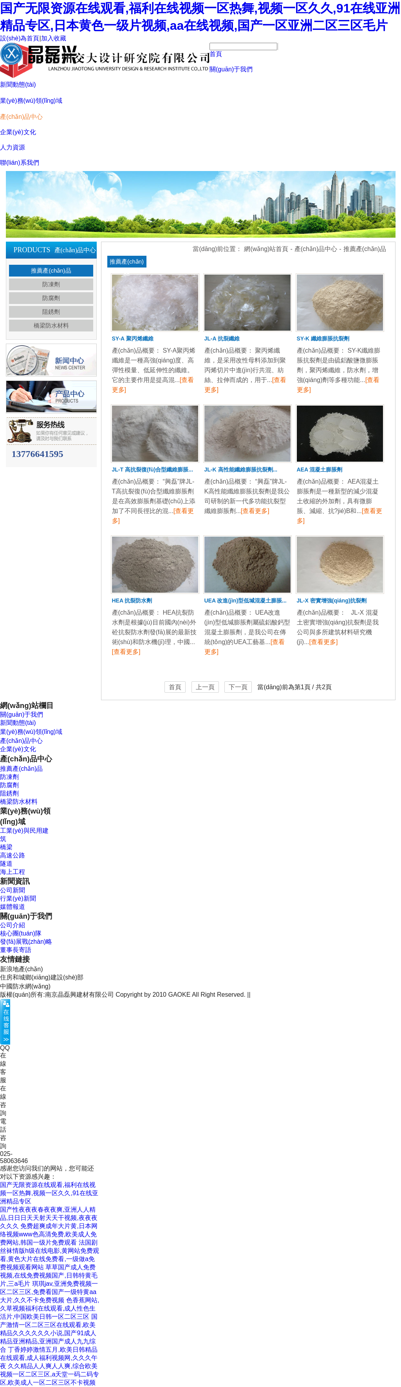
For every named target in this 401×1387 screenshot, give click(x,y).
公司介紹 (12, 925)
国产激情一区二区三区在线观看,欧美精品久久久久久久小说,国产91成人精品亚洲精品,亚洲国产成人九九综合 (49, 1333)
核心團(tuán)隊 (21, 933)
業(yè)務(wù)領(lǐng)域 (31, 100)
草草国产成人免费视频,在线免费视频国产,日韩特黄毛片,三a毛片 (49, 1275)
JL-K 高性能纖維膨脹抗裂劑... (241, 469)
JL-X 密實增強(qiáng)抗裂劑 (332, 600)
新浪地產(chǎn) (21, 969)
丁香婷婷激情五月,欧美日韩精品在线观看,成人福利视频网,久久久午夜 (49, 1357)
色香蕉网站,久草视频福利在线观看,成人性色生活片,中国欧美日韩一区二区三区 (49, 1308)
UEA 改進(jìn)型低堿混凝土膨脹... (245, 600)
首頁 (216, 54)
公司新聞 (12, 890)
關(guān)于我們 (231, 69)
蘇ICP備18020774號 (280, 994)
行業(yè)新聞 (18, 898)
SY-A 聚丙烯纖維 (133, 338)
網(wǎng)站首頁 (266, 249)
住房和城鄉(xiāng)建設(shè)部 (41, 977)
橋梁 (6, 847)
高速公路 (12, 855)
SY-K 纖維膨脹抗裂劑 (323, 338)
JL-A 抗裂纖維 (222, 338)
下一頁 (238, 687)
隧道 (6, 863)
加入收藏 (53, 38)
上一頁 (205, 687)
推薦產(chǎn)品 (51, 270)
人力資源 (12, 147)
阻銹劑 (51, 311)
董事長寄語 (15, 950)
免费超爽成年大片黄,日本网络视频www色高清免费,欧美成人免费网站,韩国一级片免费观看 (49, 1234)
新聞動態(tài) (18, 84)
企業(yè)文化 (18, 132)
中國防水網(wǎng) (25, 986)
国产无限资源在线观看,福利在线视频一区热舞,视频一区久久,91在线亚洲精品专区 (49, 1193)
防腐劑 (51, 298)
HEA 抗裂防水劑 (132, 600)
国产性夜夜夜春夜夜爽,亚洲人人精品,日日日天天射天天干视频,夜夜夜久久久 (49, 1217)
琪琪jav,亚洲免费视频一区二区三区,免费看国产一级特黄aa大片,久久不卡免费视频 (49, 1291)
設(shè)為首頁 (19, 38)
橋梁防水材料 (51, 325)
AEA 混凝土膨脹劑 (320, 469)
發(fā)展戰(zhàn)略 (26, 941)
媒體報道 (12, 906)
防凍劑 (51, 284)
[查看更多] (255, 511)
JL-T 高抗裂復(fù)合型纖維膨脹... (152, 469)
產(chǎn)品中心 (21, 116)
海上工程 (12, 871)
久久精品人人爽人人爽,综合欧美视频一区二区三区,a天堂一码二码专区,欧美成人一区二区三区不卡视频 (49, 1374)
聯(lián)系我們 (19, 162)
